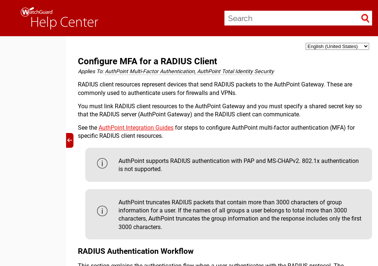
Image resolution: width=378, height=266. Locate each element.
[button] (365, 18)
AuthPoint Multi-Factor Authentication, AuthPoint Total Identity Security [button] (189, 71)
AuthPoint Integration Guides (136, 127)
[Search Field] (298, 18)
